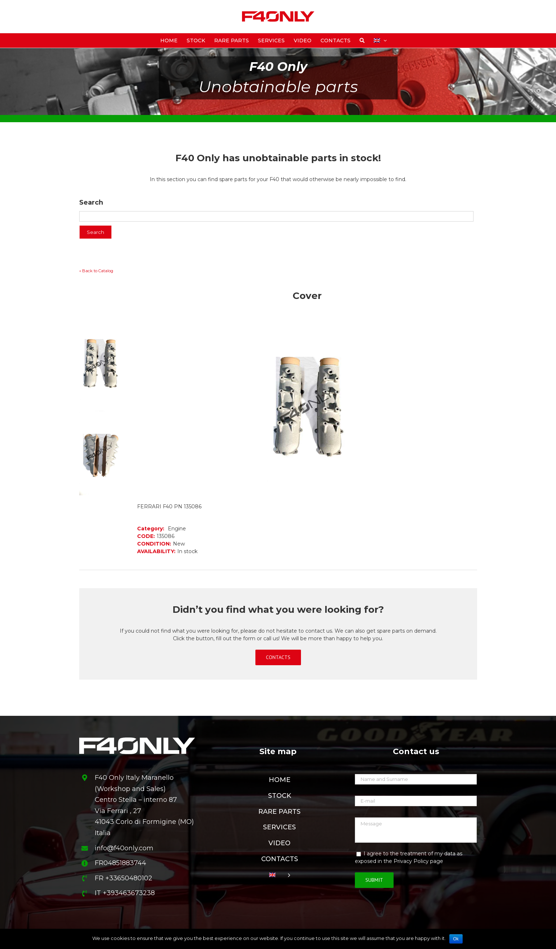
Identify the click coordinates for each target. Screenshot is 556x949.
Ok (456, 938)
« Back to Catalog (96, 270)
